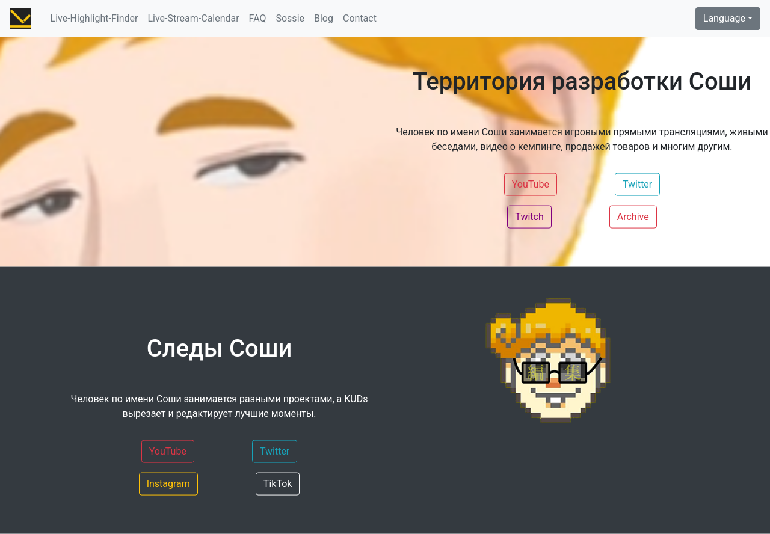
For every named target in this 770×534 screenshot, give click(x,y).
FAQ (257, 18)
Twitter (637, 183)
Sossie (290, 18)
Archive (633, 215)
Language (724, 18)
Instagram (168, 482)
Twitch (529, 215)
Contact (360, 18)
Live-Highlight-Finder (94, 18)
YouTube (530, 183)
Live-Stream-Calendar (193, 18)
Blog (323, 18)
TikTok (277, 482)
